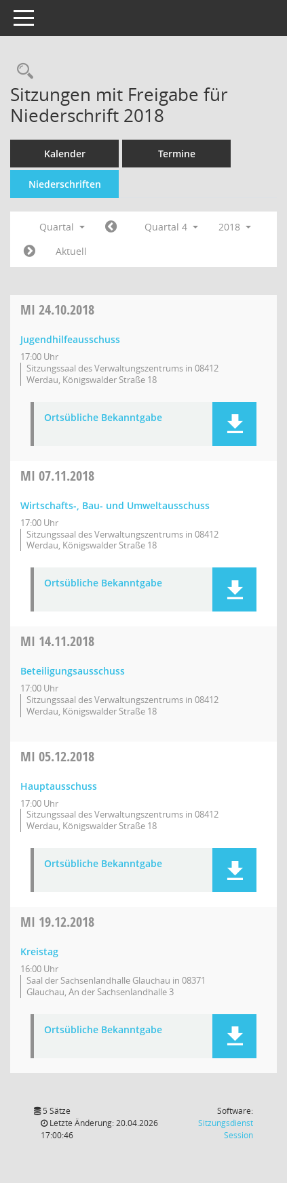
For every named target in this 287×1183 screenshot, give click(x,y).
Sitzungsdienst (225, 1129)
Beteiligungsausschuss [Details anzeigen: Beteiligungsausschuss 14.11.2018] (72, 670)
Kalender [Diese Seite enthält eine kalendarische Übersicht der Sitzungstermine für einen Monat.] (64, 153)
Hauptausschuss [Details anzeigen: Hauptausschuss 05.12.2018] (58, 786)
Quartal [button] (62, 226)
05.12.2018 (57, 756)
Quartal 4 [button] (171, 226)
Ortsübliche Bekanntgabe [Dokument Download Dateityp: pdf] (103, 418)
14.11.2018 (57, 641)
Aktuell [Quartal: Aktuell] (71, 251)
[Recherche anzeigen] (21, 71)
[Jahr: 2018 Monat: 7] (111, 227)
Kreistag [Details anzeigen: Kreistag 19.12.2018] (39, 951)
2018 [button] (234, 226)
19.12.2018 (57, 922)
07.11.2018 (57, 475)
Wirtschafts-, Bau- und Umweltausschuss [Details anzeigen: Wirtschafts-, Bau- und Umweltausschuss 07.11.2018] (115, 505)
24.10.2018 (57, 309)
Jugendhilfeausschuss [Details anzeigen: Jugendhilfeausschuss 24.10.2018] (70, 339)
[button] (234, 424)
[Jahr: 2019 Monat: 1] (29, 251)
